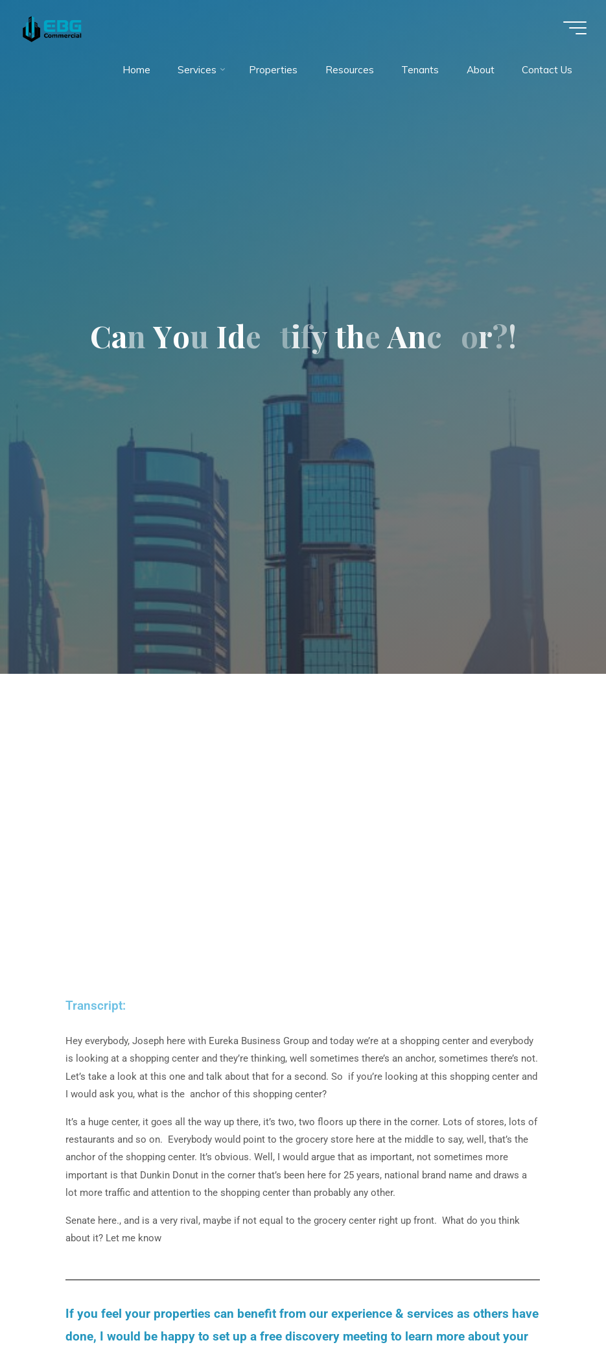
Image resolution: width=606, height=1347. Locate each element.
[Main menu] (575, 27)
